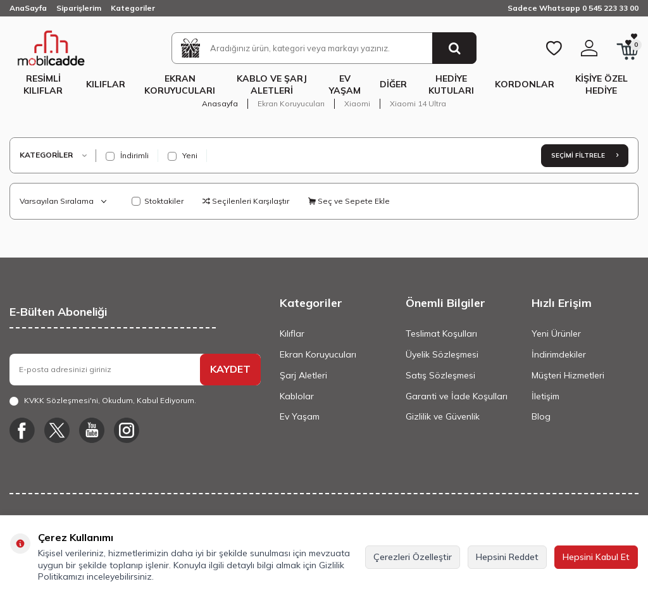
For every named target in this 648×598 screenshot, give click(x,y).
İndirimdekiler (559, 354)
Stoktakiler (158, 201)
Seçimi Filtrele (584, 155)
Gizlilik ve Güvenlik (443, 416)
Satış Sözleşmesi (440, 375)
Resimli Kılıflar (43, 84)
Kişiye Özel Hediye (601, 84)
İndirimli (127, 156)
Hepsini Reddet (507, 557)
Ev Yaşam (345, 84)
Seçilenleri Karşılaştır (245, 201)
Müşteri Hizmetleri (568, 375)
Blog (541, 416)
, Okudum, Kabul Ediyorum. (102, 401)
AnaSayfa (28, 8)
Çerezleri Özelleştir (412, 557)
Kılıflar (105, 84)
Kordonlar (524, 84)
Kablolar (297, 396)
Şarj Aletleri (303, 375)
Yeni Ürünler (556, 333)
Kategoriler (133, 8)
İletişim (545, 396)
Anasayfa (220, 103)
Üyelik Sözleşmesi (442, 354)
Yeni (182, 156)
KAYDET (230, 369)
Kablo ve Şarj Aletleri (272, 84)
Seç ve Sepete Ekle (349, 201)
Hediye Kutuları (451, 84)
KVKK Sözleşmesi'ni (61, 400)
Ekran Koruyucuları (179, 84)
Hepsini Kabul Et (596, 557)
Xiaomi (357, 103)
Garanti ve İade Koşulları (457, 396)
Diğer (393, 84)
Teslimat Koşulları (441, 333)
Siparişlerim (78, 8)
